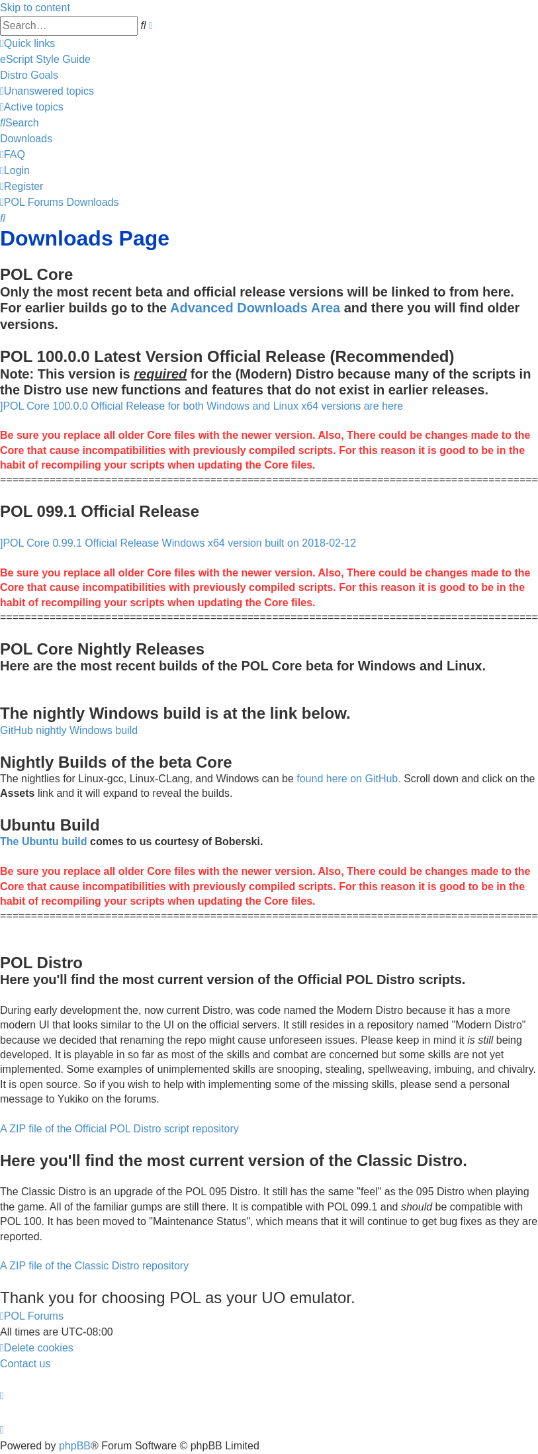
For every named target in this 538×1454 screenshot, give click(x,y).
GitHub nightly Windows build (69, 730)
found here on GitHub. (348, 778)
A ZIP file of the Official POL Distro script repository (119, 1128)
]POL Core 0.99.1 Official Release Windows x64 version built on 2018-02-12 (178, 543)
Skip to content (35, 7)
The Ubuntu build (43, 841)
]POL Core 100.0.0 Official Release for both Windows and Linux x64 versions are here (201, 406)
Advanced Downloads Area (255, 307)
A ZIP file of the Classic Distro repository (94, 1265)
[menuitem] (45, 59)
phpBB (75, 1445)
